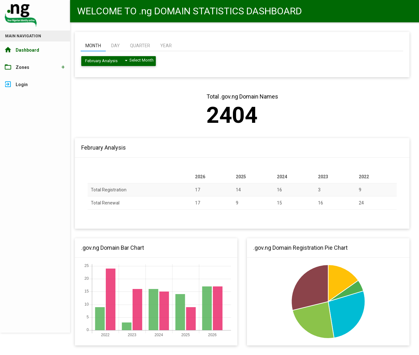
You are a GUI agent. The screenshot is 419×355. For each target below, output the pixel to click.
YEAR (166, 45)
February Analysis (101, 60)
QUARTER (140, 45)
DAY (115, 45)
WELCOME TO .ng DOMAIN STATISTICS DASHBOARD (189, 11)
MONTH (93, 45)
